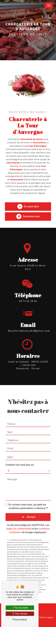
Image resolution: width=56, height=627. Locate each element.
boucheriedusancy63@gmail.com (29, 325)
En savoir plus (28, 206)
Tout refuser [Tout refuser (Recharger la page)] (19, 613)
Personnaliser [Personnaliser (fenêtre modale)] (20, 619)
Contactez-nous (28, 216)
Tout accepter (19, 607)
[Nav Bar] (49, 5)
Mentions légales (46, 617)
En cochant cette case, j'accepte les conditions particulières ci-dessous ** (28, 501)
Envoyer (31, 512)
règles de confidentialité (19, 523)
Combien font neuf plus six (20, 459)
